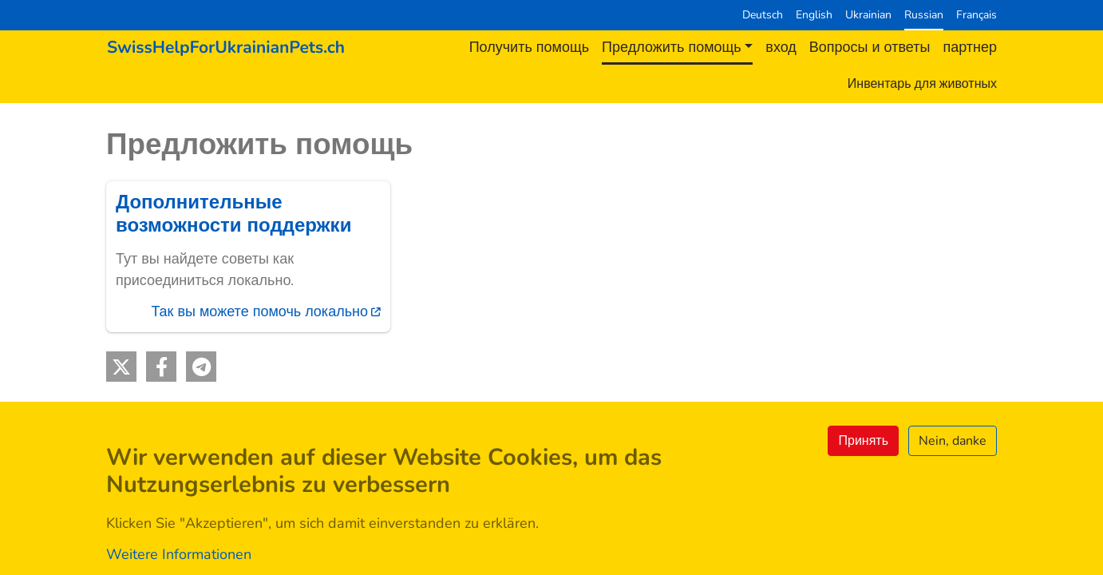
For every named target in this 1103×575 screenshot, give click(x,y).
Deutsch (762, 14)
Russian (923, 14)
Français (976, 14)
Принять (863, 441)
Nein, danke (952, 441)
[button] (121, 366)
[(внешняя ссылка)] (248, 256)
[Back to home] (225, 47)
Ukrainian (868, 14)
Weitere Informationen (178, 554)
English (814, 14)
